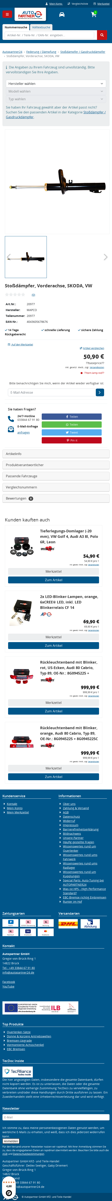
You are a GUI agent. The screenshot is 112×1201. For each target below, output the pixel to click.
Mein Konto (54, 3)
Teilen (71, 417)
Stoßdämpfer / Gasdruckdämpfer (82, 52)
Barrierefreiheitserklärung (81, 829)
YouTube (8, 986)
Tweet (71, 432)
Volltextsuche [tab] (41, 27)
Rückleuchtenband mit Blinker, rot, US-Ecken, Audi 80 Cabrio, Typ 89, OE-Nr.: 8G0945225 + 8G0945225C (68, 668)
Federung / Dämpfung (41, 52)
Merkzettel (102, 3)
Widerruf (69, 821)
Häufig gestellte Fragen (78, 842)
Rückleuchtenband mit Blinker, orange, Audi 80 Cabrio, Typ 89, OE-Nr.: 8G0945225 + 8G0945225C (69, 733)
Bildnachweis (72, 833)
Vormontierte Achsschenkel (25, 1045)
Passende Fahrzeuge (21, 476)
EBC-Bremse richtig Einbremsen (84, 897)
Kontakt (12, 804)
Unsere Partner (73, 838)
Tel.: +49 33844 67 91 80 (18, 968)
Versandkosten (97, 367)
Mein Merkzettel (18, 812)
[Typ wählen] (56, 99)
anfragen (23, 432)
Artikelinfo (13, 454)
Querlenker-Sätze (19, 1032)
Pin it (71, 440)
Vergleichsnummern (21, 487)
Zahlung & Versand (76, 808)
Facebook (8, 982)
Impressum (70, 825)
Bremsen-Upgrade (19, 1040)
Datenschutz (71, 816)
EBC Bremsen (16, 1049)
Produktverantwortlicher (25, 465)
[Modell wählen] (56, 91)
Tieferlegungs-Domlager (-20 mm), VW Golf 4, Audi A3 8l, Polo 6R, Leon (69, 536)
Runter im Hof (72, 902)
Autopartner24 (12, 52)
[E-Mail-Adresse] (100, 392)
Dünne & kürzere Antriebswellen (29, 1036)
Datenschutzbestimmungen (28, 1154)
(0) (33, 295)
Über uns (69, 804)
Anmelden (11, 1141)
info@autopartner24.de (18, 972)
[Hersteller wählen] (56, 83)
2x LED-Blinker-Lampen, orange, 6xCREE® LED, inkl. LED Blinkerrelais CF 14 (69, 602)
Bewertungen (19, 498)
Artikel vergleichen (92, 348)
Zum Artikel (53, 580)
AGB (66, 812)
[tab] (15, 27)
